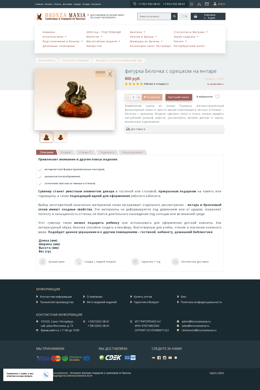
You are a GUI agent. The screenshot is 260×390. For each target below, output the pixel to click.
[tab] (66, 152)
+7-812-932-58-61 (174, 4)
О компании (94, 296)
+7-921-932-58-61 (149, 4)
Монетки (92, 36)
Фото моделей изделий (102, 302)
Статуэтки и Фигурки (189, 32)
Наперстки (94, 46)
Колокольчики (53, 36)
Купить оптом (143, 296)
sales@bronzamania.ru (195, 326)
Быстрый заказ (179, 97)
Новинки (49, 32)
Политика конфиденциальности (201, 302)
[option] (46, 137)
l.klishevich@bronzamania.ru (199, 330)
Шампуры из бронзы (144, 41)
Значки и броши (142, 36)
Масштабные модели (101, 41)
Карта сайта (217, 372)
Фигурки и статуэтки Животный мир (119, 60)
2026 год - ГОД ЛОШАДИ (103, 32)
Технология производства (56, 302)
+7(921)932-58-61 (98, 321)
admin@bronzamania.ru (196, 321)
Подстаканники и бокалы (61, 41)
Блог (183, 296)
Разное (179, 41)
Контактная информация (56, 296)
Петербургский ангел (189, 46)
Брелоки (136, 32)
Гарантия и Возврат (146, 302)
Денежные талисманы (59, 46)
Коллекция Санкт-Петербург (150, 46)
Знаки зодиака (184, 36)
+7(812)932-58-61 (98, 326)
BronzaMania (47, 60)
